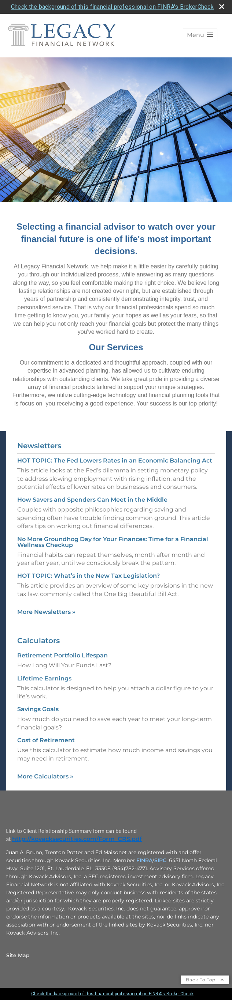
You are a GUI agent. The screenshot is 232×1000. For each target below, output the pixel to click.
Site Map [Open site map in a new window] (18, 955)
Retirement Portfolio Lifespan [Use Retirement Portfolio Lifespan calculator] (62, 655)
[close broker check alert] (222, 7)
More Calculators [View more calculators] (45, 776)
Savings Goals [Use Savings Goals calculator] (38, 709)
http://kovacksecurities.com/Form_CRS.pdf (77, 838)
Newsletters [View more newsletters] (39, 445)
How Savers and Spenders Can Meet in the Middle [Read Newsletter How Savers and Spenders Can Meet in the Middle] (92, 499)
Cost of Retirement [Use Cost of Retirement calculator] (46, 740)
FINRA (144, 860)
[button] (200, 35)
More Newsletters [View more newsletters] (46, 611)
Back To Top (205, 979)
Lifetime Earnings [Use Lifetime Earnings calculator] (44, 678)
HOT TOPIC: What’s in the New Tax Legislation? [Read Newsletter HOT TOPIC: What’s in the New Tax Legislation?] (88, 575)
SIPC (160, 860)
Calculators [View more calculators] (38, 640)
